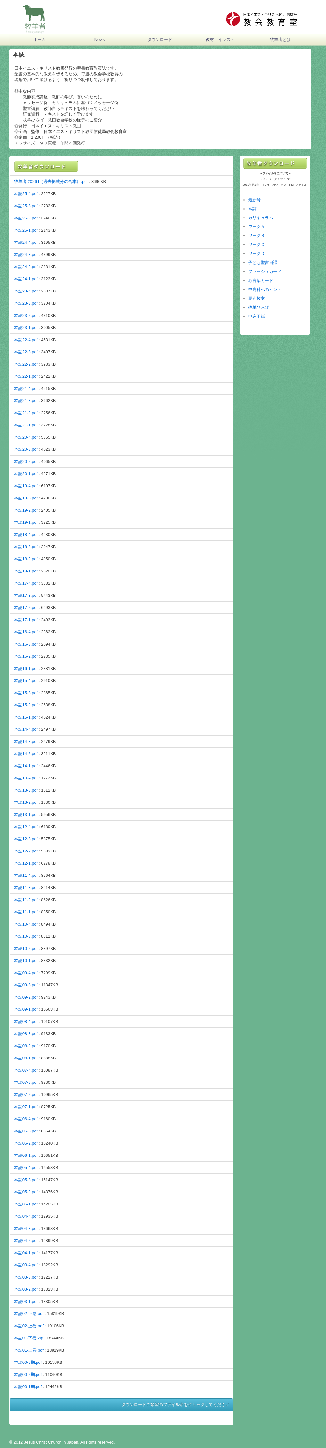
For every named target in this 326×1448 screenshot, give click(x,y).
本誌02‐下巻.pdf (29, 1313)
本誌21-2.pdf (26, 412)
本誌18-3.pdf (26, 546)
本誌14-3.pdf (26, 741)
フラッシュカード (264, 271)
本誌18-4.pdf (26, 534)
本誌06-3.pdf (26, 1131)
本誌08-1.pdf (26, 1058)
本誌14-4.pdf (26, 729)
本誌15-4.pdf (26, 680)
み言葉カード (260, 280)
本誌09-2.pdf (26, 997)
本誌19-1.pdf (26, 522)
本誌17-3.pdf (26, 595)
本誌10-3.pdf (26, 936)
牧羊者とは (280, 39)
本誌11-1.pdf (26, 911)
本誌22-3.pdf (26, 352)
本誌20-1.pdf (26, 473)
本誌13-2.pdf (26, 802)
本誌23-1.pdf (26, 327)
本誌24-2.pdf (26, 266)
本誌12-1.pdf (26, 863)
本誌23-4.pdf (26, 291)
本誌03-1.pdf (26, 1301)
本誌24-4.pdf (26, 242)
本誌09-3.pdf (26, 985)
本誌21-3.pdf (26, 400)
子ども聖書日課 (262, 262)
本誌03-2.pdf (26, 1289)
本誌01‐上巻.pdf (29, 1350)
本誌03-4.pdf (26, 1265)
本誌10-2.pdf (26, 948)
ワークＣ (256, 244)
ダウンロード (159, 39)
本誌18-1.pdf (26, 571)
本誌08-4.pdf (26, 1021)
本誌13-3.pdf (26, 790)
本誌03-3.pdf (26, 1277)
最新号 (254, 199)
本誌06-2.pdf (26, 1143)
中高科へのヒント (264, 289)
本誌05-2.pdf (26, 1191)
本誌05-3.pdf (26, 1179)
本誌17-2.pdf (26, 607)
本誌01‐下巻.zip (28, 1338)
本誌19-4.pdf (26, 485)
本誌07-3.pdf (26, 1082)
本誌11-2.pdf (26, 899)
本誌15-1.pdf (26, 717)
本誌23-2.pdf (26, 315)
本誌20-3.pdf (26, 449)
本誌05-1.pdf (26, 1204)
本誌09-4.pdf (26, 972)
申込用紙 (256, 316)
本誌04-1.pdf (26, 1252)
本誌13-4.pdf (26, 778)
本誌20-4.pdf (26, 437)
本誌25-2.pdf (26, 218)
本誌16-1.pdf (26, 668)
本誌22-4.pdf (26, 339)
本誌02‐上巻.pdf (29, 1325)
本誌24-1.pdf (26, 278)
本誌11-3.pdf (26, 887)
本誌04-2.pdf (26, 1240)
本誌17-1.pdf (26, 619)
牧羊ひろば (258, 307)
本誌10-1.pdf (26, 960)
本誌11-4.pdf (26, 875)
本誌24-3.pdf (26, 254)
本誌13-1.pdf (26, 814)
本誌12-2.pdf (26, 851)
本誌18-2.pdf (26, 558)
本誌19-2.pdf (26, 510)
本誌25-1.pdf (26, 230)
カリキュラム (260, 217)
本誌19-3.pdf (26, 498)
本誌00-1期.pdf (28, 1386)
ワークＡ (256, 226)
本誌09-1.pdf (26, 1009)
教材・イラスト (220, 39)
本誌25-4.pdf (26, 193)
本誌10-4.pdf (26, 924)
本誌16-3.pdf (26, 644)
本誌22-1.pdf (26, 376)
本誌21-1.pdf (26, 425)
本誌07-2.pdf (26, 1094)
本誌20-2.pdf (26, 461)
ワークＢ (256, 235)
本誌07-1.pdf (26, 1106)
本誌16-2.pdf (26, 656)
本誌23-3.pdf (26, 303)
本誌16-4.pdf (26, 631)
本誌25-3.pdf (26, 205)
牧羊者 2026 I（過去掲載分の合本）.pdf (51, 181)
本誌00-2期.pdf (28, 1374)
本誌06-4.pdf (26, 1118)
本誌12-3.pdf (26, 838)
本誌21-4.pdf (26, 388)
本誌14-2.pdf (26, 753)
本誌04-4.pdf (26, 1216)
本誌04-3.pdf (26, 1228)
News (99, 39)
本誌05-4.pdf (26, 1167)
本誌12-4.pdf (26, 826)
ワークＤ (256, 253)
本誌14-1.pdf (26, 765)
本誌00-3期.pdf (28, 1362)
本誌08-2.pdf (26, 1045)
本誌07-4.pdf (26, 1070)
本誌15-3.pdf (26, 692)
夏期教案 (256, 298)
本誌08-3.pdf (26, 1033)
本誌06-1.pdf (26, 1155)
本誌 (252, 208)
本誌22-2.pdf (26, 364)
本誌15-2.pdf (26, 705)
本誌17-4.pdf (26, 583)
